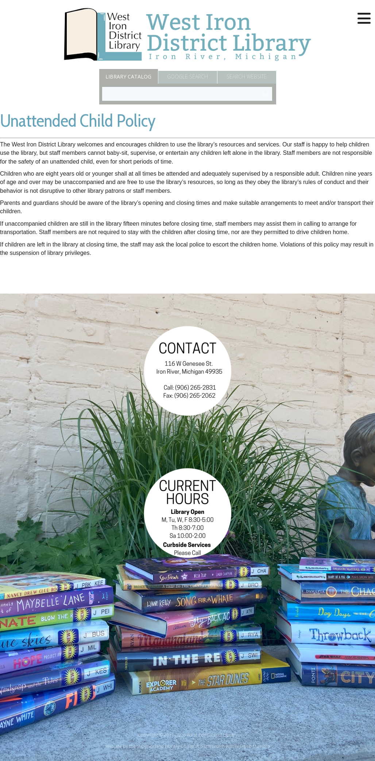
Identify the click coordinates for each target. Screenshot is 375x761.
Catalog (128, 76)
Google (187, 76)
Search (247, 76)
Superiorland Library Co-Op (165, 746)
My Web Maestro (252, 746)
